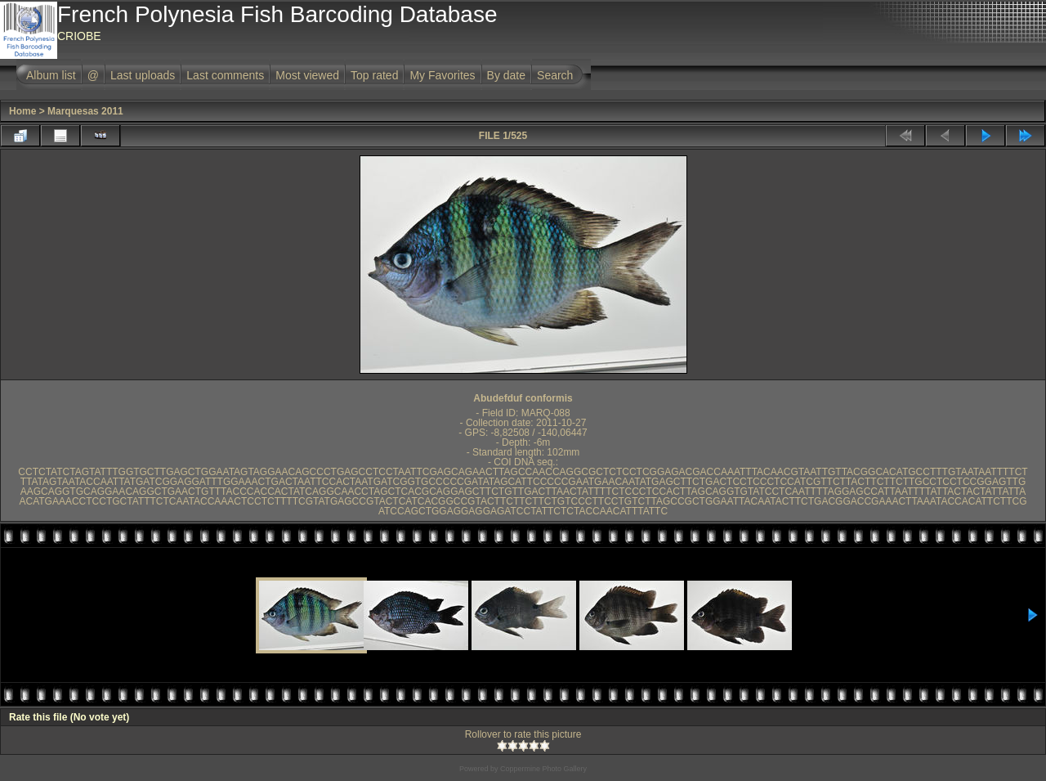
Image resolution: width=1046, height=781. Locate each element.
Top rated (374, 75)
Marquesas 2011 (85, 111)
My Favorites (442, 75)
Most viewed (307, 75)
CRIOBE (79, 36)
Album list (51, 75)
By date (506, 75)
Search (555, 75)
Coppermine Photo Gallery (543, 769)
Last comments (225, 75)
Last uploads (142, 75)
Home (22, 111)
